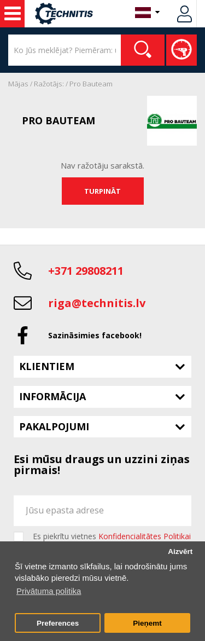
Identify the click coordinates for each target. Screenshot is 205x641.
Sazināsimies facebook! (95, 335)
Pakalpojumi (54, 426)
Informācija (52, 396)
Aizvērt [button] (180, 551)
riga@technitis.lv (96, 303)
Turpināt (102, 191)
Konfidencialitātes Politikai (144, 536)
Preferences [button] (58, 623)
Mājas (18, 84)
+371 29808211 (86, 270)
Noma (12, 13)
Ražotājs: (49, 84)
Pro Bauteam (91, 84)
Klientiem (46, 366)
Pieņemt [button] (147, 623)
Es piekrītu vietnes (112, 536)
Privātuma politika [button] (48, 591)
